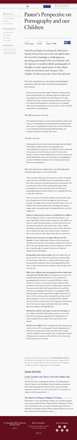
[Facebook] (65, 42)
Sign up (38, 433)
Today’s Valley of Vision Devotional (10, 52)
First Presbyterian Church (60, 358)
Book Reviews (8, 24)
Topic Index (7, 40)
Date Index (7, 35)
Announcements (9, 18)
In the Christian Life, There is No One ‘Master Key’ (47, 377)
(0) (47, 6)
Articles (39, 43)
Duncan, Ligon (29, 43)
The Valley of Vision (9, 49)
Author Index (8, 32)
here (58, 365)
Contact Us (15, 428)
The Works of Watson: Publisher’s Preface (43, 398)
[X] (68, 42)
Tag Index (6, 38)
